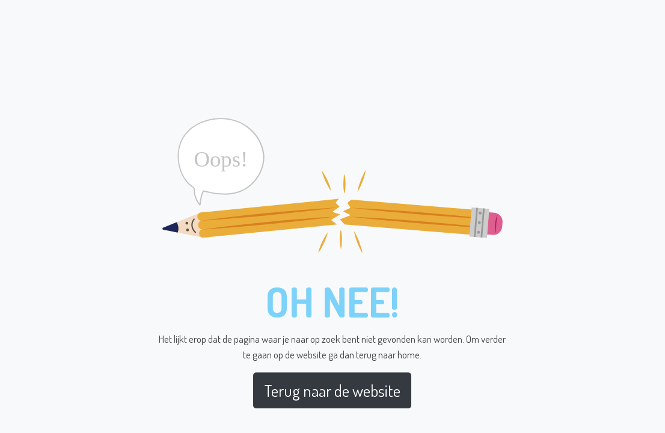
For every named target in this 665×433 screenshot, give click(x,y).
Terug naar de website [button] (332, 390)
